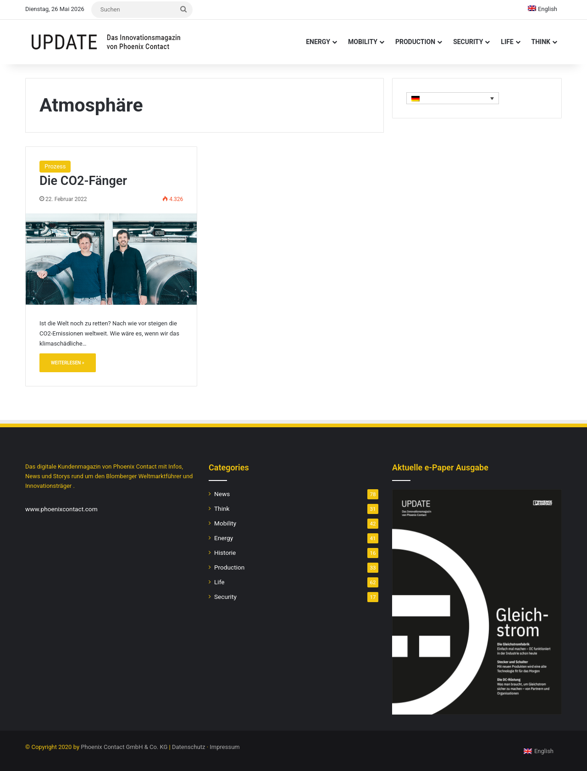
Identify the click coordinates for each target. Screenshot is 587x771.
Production (415, 41)
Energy (318, 41)
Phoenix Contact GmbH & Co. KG (124, 746)
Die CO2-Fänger (83, 180)
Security (468, 41)
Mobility (362, 41)
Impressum (224, 746)
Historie (225, 552)
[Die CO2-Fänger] (111, 258)
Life (507, 41)
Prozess (55, 166)
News (222, 493)
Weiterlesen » (67, 362)
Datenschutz (188, 746)
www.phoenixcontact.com (61, 509)
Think (541, 41)
